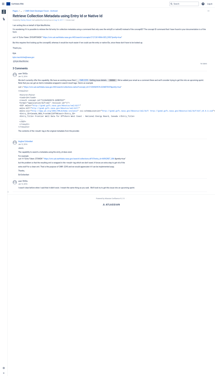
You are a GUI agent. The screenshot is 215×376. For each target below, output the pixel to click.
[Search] (171, 4)
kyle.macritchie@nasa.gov (23, 57)
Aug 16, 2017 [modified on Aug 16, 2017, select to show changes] (58, 20)
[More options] (208, 11)
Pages (15, 11)
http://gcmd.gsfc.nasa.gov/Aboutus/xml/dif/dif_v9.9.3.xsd (181, 111)
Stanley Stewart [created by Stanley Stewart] (26, 20)
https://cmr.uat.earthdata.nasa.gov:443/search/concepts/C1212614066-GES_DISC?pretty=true (82, 37)
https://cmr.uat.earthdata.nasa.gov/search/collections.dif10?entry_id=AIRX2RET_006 (79, 159)
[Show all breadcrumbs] (21, 11)
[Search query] (184, 4)
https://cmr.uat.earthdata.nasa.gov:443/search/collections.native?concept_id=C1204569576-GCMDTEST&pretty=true (72, 87)
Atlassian (111, 204)
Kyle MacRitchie (21, 61)
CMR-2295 (82, 80)
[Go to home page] (15, 4)
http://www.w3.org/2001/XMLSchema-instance (54, 111)
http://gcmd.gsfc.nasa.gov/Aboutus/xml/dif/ (56, 105)
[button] (3, 4)
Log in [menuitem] (209, 4)
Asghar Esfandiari (25, 141)
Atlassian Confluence (112, 198)
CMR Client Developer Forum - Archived (41, 11)
